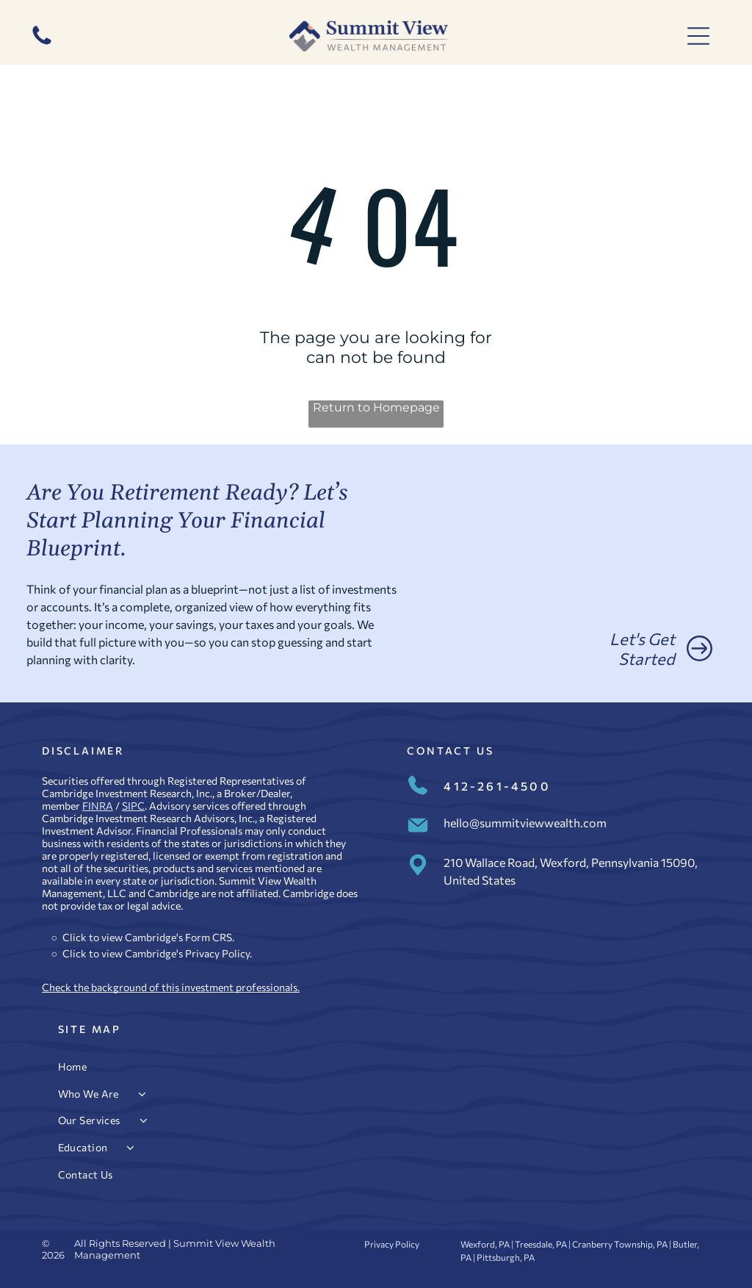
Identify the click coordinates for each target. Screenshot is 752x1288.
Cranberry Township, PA (620, 1244)
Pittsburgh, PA (506, 1257)
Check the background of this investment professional (167, 987)
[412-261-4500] (42, 44)
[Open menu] (698, 36)
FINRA (97, 805)
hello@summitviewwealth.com (525, 823)
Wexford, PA (485, 1244)
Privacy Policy (217, 953)
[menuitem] (376, 1066)
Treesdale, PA (541, 1244)
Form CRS (208, 937)
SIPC (133, 805)
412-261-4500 (497, 786)
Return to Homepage (376, 407)
